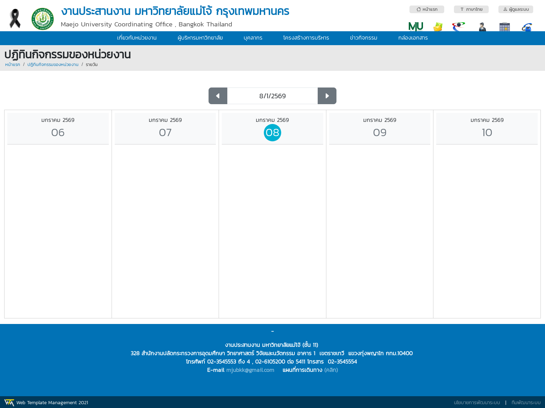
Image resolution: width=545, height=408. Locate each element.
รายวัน (92, 64)
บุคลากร (253, 37)
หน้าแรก (12, 64)
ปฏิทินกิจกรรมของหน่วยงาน (53, 64)
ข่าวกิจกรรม (363, 37)
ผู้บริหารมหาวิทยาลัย (200, 37)
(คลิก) (331, 370)
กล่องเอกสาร (413, 37)
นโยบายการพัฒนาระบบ (477, 402)
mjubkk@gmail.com (250, 370)
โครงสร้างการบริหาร (306, 37)
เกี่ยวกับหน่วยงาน (137, 37)
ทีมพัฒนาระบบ (526, 402)
